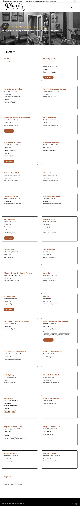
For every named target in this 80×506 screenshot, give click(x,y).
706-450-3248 (7, 201)
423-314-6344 (7, 482)
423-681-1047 (7, 94)
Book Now (48, 77)
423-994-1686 (7, 326)
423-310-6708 (7, 432)
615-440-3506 (47, 458)
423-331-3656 (47, 380)
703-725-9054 (7, 255)
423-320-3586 (47, 326)
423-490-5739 (7, 301)
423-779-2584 (47, 178)
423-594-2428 (47, 278)
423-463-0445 (7, 278)
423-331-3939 (7, 178)
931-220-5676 (7, 148)
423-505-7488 (47, 64)
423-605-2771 (7, 224)
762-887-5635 (7, 403)
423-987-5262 (47, 123)
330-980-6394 (7, 458)
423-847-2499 (47, 432)
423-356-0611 (47, 301)
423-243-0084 (18, 1)
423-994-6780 (47, 224)
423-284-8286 (47, 201)
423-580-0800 (47, 94)
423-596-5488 (7, 357)
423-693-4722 (7, 123)
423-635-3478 (7, 380)
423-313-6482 (47, 255)
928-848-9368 (47, 148)
